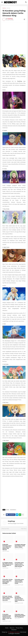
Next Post (23, 528)
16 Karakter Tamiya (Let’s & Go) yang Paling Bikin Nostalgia (7, 581)
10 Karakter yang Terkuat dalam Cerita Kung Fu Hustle (19, 581)
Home (4, 8)
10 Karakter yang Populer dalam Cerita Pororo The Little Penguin (19, 564)
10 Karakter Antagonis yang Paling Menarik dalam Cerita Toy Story (6, 617)
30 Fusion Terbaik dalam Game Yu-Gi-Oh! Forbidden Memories (7, 598)
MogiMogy (11, 521)
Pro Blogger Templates (14, 632)
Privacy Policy (19, 628)
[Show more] (23, 514)
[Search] (26, 2)
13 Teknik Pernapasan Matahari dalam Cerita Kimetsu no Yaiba (19, 599)
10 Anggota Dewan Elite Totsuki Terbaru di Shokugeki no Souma (7, 564)
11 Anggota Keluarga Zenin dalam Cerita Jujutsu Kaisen (20, 546)
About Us (12, 628)
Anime (8, 8)
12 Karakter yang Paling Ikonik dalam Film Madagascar (20, 616)
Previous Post (5, 528)
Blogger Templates (15, 633)
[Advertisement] (14, 39)
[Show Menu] (2, 2)
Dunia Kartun (13, 509)
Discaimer (14, 629)
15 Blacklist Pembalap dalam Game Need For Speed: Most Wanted (7, 547)
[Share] (24, 19)
